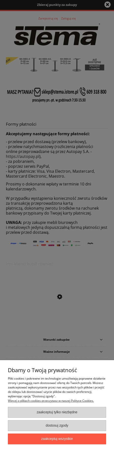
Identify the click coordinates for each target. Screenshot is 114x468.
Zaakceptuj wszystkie (57, 439)
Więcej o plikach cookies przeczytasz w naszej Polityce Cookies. (51, 401)
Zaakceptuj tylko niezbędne (57, 412)
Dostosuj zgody (57, 425)
